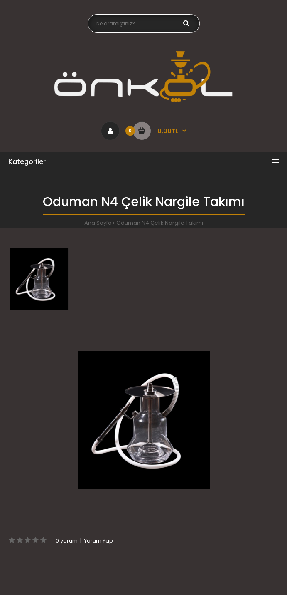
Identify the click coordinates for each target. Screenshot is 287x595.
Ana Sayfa (98, 223)
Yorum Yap (98, 541)
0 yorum (67, 541)
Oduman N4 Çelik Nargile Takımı (159, 223)
